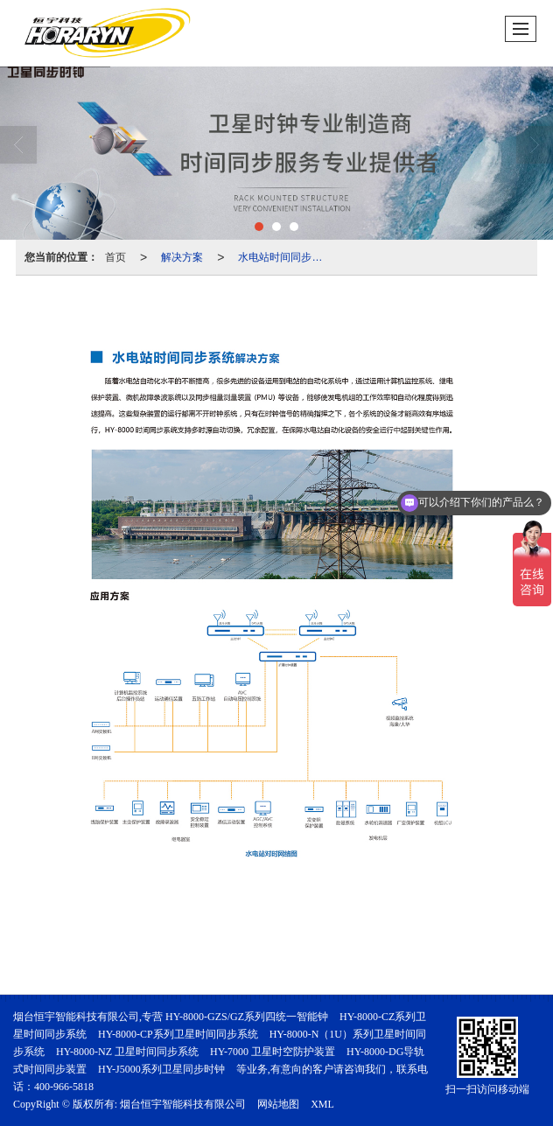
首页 (115, 257)
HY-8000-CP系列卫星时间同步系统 (178, 1034)
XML (322, 1104)
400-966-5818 (64, 1087)
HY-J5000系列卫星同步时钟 (161, 1069)
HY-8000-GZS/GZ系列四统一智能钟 (246, 1017)
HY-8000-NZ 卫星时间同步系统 (127, 1052)
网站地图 (278, 1104)
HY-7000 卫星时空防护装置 (272, 1052)
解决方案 (182, 257)
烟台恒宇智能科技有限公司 (183, 1104)
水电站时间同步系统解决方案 (285, 257)
